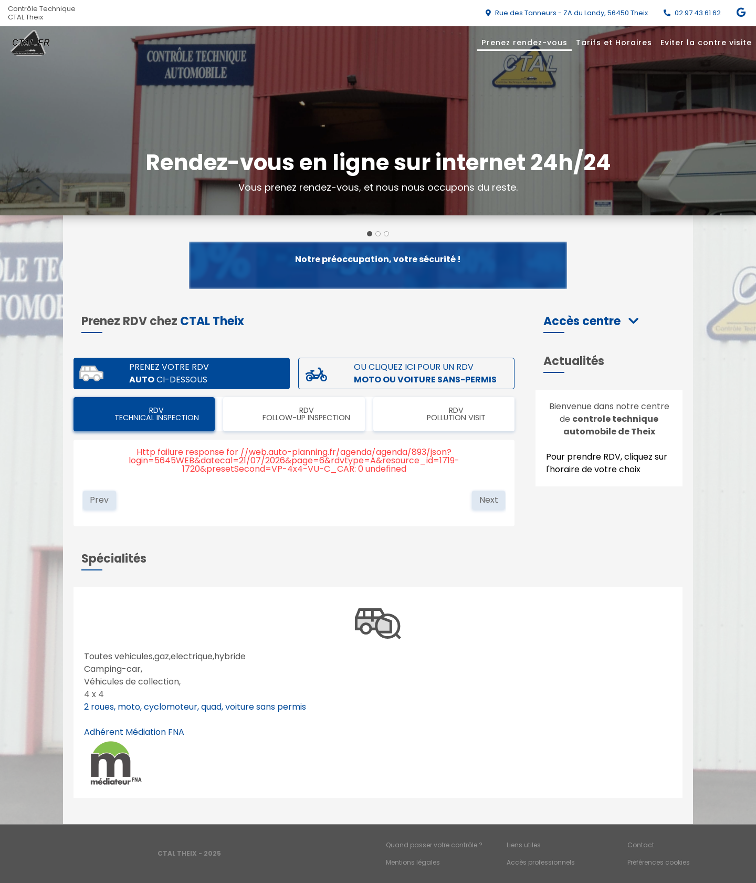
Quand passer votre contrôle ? (434, 844)
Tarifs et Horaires (614, 42)
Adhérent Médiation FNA (134, 732)
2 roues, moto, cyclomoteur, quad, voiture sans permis (195, 707)
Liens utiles (524, 844)
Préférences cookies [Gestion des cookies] (658, 862)
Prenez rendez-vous (524, 42)
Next (488, 500)
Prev (99, 500)
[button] (590, 321)
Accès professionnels (541, 862)
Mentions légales (413, 862)
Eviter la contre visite (706, 42)
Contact (640, 844)
